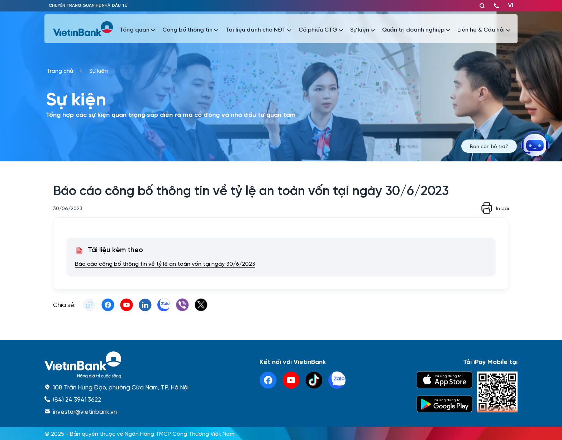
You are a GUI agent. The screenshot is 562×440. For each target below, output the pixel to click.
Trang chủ (60, 70)
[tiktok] (314, 380)
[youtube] (291, 380)
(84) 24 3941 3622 (77, 399)
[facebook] (268, 380)
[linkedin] (337, 380)
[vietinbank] (83, 28)
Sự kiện (98, 70)
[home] (116, 364)
